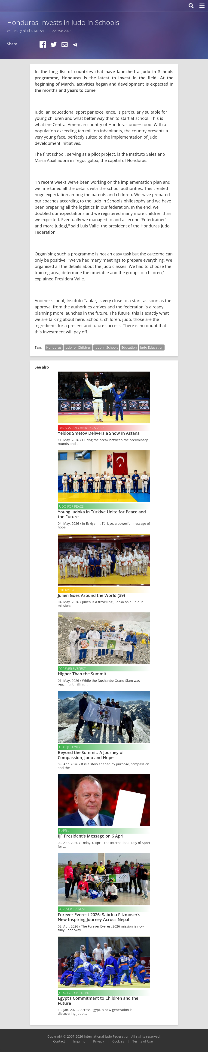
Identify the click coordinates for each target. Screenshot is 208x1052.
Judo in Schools (106, 347)
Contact (59, 1041)
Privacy (98, 1041)
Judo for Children (78, 347)
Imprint (79, 1041)
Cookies (118, 1041)
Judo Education (151, 347)
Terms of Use (142, 1041)
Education (129, 347)
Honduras (53, 347)
